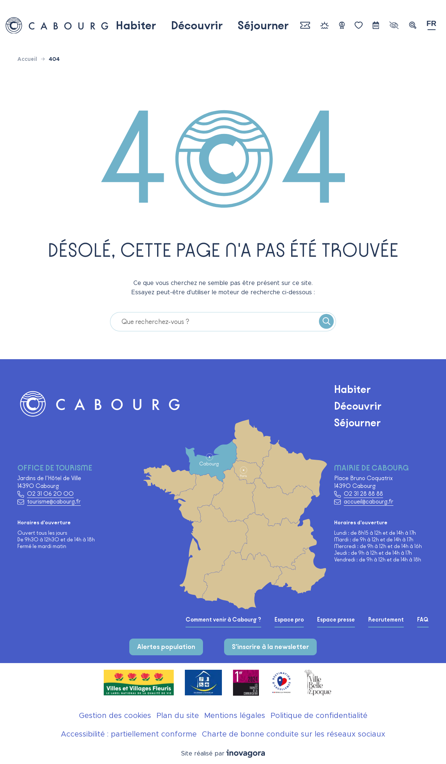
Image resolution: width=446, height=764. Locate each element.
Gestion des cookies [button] (115, 715)
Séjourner (263, 25)
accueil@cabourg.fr (368, 501)
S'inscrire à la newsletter (270, 647)
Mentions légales (234, 715)
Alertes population (166, 647)
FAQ (423, 619)
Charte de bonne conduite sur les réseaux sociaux (293, 734)
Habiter (136, 25)
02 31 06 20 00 (50, 493)
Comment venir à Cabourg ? (223, 619)
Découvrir (197, 25)
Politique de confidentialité (318, 715)
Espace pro (289, 619)
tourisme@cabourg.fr (54, 501)
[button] (413, 25)
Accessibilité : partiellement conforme (129, 734)
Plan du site (177, 715)
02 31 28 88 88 (363, 493)
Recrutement (386, 619)
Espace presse (336, 619)
